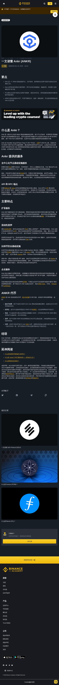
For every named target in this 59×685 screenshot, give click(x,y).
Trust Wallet (6, 623)
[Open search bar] (44, 3)
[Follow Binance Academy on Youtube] (12, 665)
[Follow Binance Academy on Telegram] (9, 665)
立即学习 (54, 11)
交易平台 (6, 605)
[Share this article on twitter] (2, 395)
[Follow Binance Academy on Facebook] (3, 665)
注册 (50, 3)
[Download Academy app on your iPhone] (8, 657)
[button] (55, 4)
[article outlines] (55, 14)
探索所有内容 (29, 560)
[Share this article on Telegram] (31, 395)
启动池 (5, 616)
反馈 (4, 649)
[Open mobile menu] (55, 3)
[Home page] (24, 3)
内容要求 (6, 646)
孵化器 (5, 612)
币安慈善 (6, 609)
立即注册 (29, 541)
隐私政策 (6, 639)
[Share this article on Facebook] (17, 395)
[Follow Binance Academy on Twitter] (6, 665)
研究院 (5, 619)
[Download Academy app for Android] (19, 657)
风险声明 (6, 642)
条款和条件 (6, 635)
